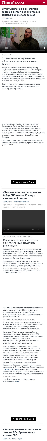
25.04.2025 (5, 18)
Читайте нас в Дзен (23, 182)
